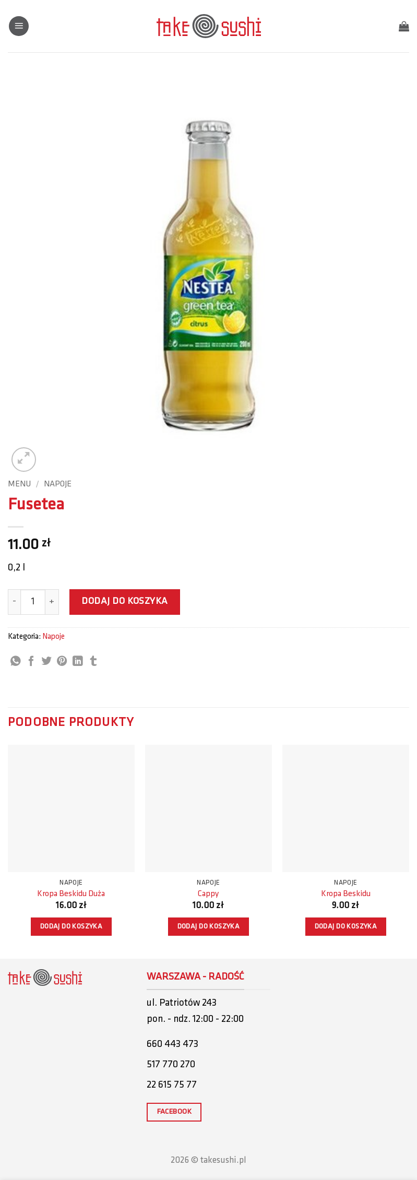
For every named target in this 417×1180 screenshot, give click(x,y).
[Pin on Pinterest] (62, 662)
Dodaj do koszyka (124, 601)
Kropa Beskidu (346, 894)
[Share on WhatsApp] (15, 662)
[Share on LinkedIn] (78, 662)
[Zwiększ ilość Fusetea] (52, 601)
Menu (19, 484)
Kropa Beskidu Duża (71, 894)
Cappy (208, 894)
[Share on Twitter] (46, 662)
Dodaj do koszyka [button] (71, 926)
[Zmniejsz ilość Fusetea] (14, 601)
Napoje (58, 484)
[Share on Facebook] (31, 662)
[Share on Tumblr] (93, 662)
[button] (19, 26)
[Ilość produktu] (32, 601)
